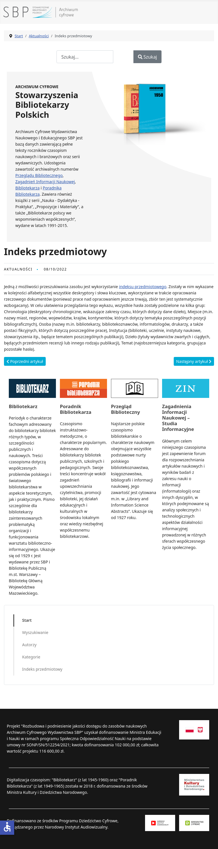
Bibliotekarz (23, 406)
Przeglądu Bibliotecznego (39, 175)
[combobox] (84, 56)
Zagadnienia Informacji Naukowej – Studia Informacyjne (178, 418)
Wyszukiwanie (35, 632)
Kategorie (31, 657)
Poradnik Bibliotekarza (75, 409)
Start (27, 620)
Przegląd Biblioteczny (125, 409)
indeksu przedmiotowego (142, 286)
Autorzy (29, 644)
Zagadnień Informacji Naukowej (45, 181)
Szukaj (147, 57)
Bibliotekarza (27, 188)
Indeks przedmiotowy (42, 669)
